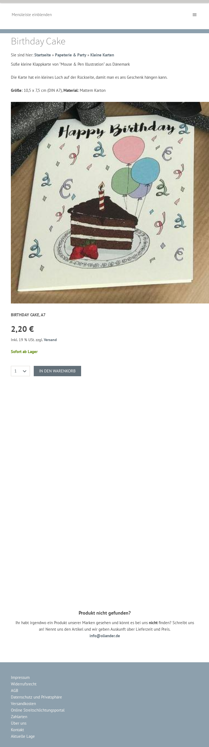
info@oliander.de (105, 635)
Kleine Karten (102, 54)
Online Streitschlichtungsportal (37, 710)
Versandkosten (23, 703)
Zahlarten (19, 716)
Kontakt (17, 729)
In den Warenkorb (57, 371)
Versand (50, 339)
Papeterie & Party (70, 54)
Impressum (20, 677)
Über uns (18, 723)
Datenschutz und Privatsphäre (36, 697)
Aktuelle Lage (23, 736)
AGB (14, 690)
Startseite (42, 54)
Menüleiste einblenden (32, 14)
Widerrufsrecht (23, 684)
